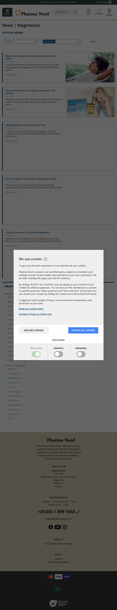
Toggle (36, 354)
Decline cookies (34, 330)
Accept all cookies (83, 330)
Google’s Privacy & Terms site (35, 314)
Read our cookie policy (31, 308)
